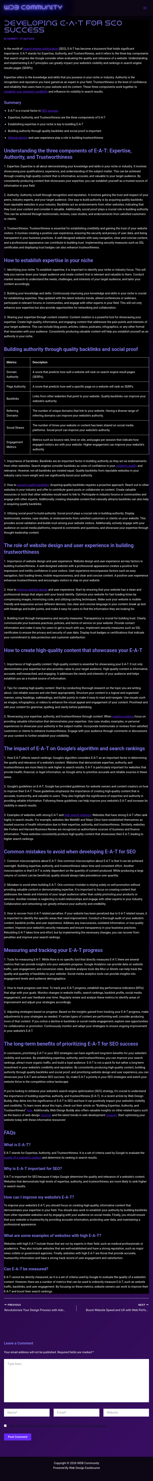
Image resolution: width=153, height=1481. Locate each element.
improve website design (32, 589)
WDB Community (33, 8)
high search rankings (77, 815)
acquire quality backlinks (33, 485)
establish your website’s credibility (26, 91)
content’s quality (126, 466)
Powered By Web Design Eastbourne (76, 1468)
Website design (18, 138)
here (29, 1110)
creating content (122, 716)
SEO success (49, 110)
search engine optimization (40, 48)
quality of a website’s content (22, 1157)
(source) (46, 1115)
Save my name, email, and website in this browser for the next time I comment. (58, 1426)
